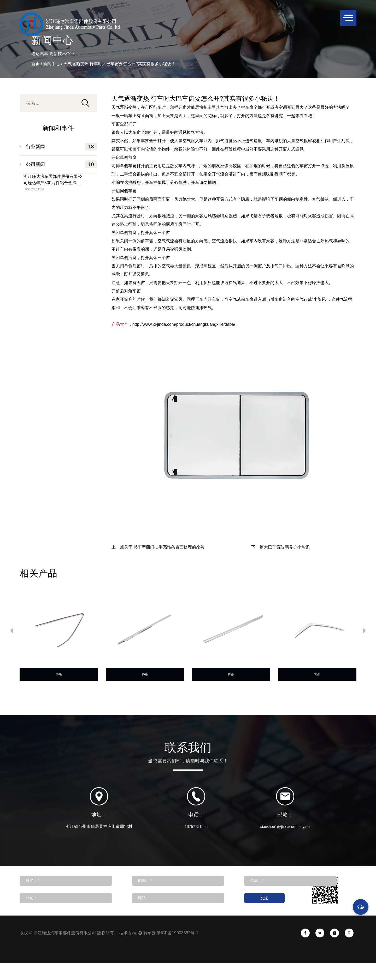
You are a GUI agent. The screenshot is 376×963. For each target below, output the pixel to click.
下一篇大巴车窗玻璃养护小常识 (280, 547)
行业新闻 (61, 147)
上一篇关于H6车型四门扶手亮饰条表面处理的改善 (157, 547)
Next (364, 632)
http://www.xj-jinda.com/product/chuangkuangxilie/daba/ (183, 324)
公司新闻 (61, 164)
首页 (35, 64)
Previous (12, 632)
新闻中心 (51, 64)
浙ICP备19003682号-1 (177, 933)
